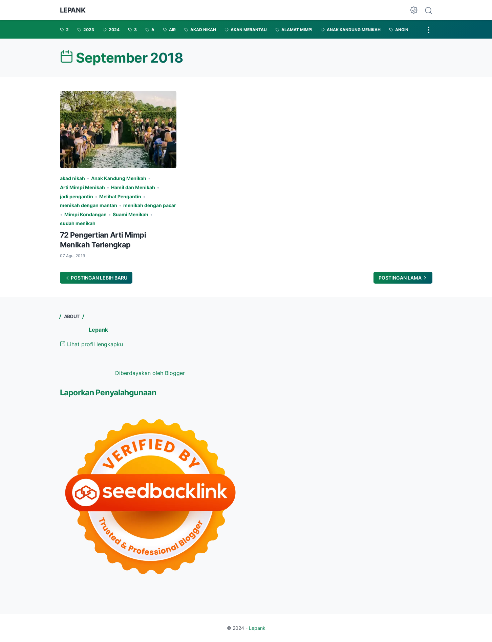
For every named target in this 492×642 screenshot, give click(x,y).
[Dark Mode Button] (414, 10)
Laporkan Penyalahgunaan (108, 392)
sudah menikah (77, 223)
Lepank (73, 10)
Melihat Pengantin (120, 196)
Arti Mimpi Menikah (82, 187)
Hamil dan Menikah (133, 187)
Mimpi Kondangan (85, 214)
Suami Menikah (130, 214)
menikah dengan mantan (88, 205)
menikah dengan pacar (149, 205)
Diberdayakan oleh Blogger (150, 373)
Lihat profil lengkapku (91, 344)
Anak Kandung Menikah (118, 178)
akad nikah (72, 178)
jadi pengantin (76, 196)
